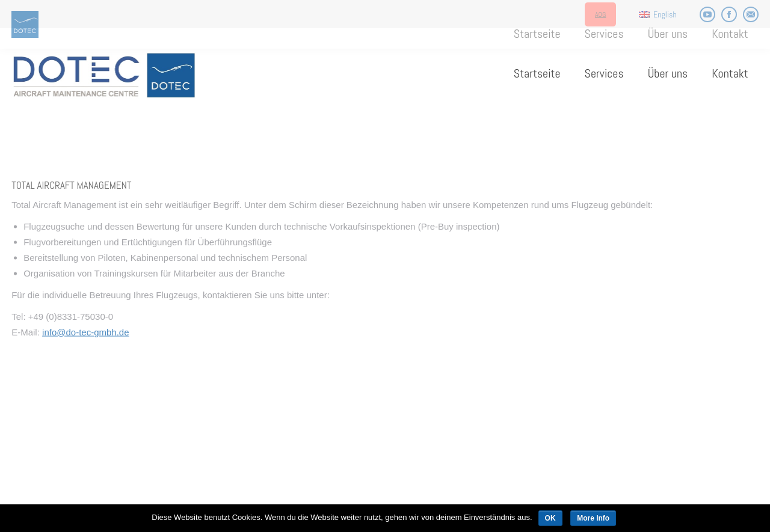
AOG (600, 14)
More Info (593, 518)
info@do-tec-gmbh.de (85, 383)
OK (550, 518)
